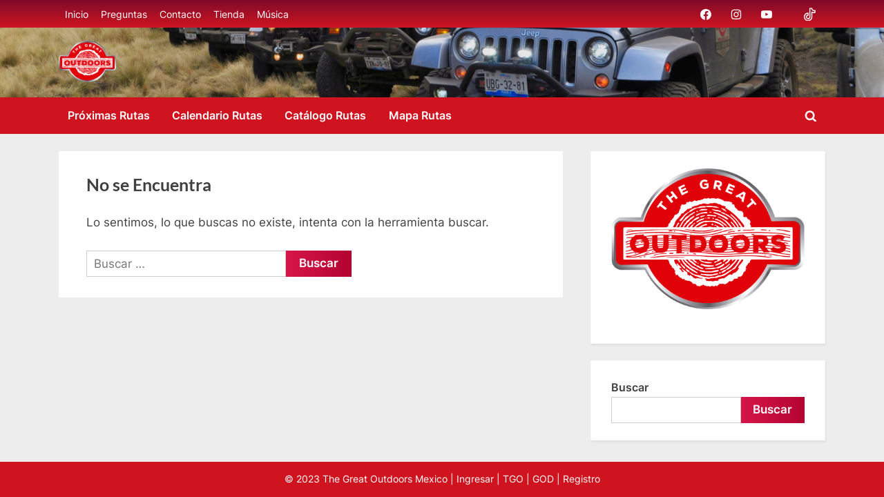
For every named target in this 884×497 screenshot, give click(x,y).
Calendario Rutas (217, 115)
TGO (513, 479)
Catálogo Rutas (325, 115)
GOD (543, 479)
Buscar (629, 387)
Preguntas (124, 14)
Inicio (76, 14)
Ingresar (475, 479)
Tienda (228, 14)
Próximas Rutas (109, 115)
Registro (581, 479)
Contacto (180, 14)
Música (273, 14)
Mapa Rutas (420, 115)
